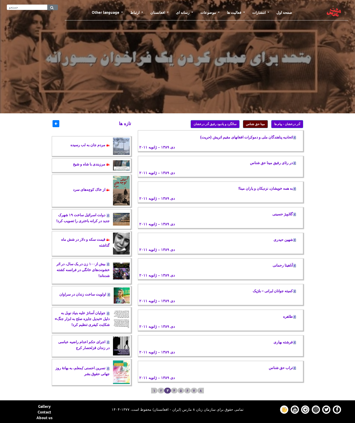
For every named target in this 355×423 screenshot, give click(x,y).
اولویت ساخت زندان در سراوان (84, 294)
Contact (44, 412)
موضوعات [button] (208, 12)
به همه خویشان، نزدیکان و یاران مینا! (267, 188)
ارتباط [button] (135, 12)
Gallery (44, 406)
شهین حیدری (284, 240)
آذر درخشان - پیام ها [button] (287, 124)
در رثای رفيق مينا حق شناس (273, 163)
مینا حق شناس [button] (255, 124)
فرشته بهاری (284, 342)
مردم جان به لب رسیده (90, 145)
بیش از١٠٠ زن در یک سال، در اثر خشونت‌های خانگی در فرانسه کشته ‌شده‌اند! (83, 270)
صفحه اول (286, 12)
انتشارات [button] (259, 12)
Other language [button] (106, 12)
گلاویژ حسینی (284, 214)
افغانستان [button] (158, 12)
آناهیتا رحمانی (284, 265)
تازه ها (125, 123)
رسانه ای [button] (183, 12)
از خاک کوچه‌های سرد (91, 189)
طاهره (289, 316)
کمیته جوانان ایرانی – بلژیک (274, 291)
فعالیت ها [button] (234, 12)
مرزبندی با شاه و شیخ (91, 164)
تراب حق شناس (282, 368)
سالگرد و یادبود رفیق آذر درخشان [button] (215, 124)
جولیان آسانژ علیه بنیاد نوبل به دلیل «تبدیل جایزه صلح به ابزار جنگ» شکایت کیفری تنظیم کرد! (82, 319)
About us (44, 418)
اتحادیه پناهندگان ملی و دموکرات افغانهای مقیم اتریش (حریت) (248, 137)
